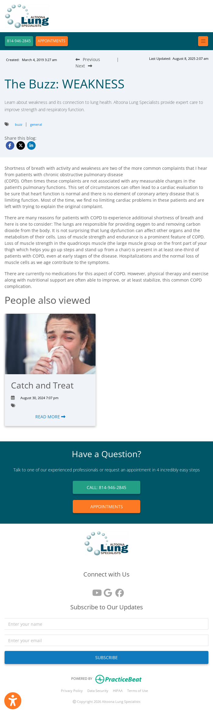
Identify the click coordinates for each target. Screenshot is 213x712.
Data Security (97, 690)
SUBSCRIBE (106, 657)
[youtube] (95, 590)
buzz (18, 124)
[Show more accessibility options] (12, 701)
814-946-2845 (19, 40)
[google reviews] (106, 590)
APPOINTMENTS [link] (106, 506)
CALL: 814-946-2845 (106, 487)
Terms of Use (137, 690)
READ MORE (50, 416)
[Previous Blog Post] (87, 59)
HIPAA (118, 690)
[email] (106, 640)
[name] (106, 624)
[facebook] (118, 590)
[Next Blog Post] (83, 66)
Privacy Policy (72, 690)
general (36, 124)
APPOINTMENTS (51, 40)
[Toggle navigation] (203, 41)
